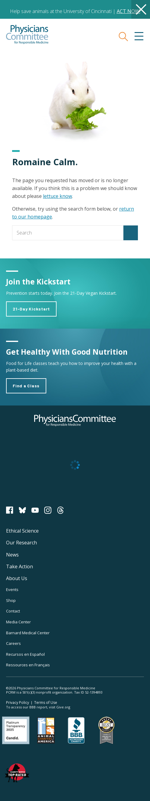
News (12, 554)
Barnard (28, 632)
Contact (13, 611)
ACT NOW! (128, 11)
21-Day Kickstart (31, 308)
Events (12, 589)
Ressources (28, 665)
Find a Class (26, 385)
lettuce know (57, 196)
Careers (13, 643)
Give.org (63, 707)
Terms (45, 702)
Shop (11, 600)
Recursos (25, 654)
